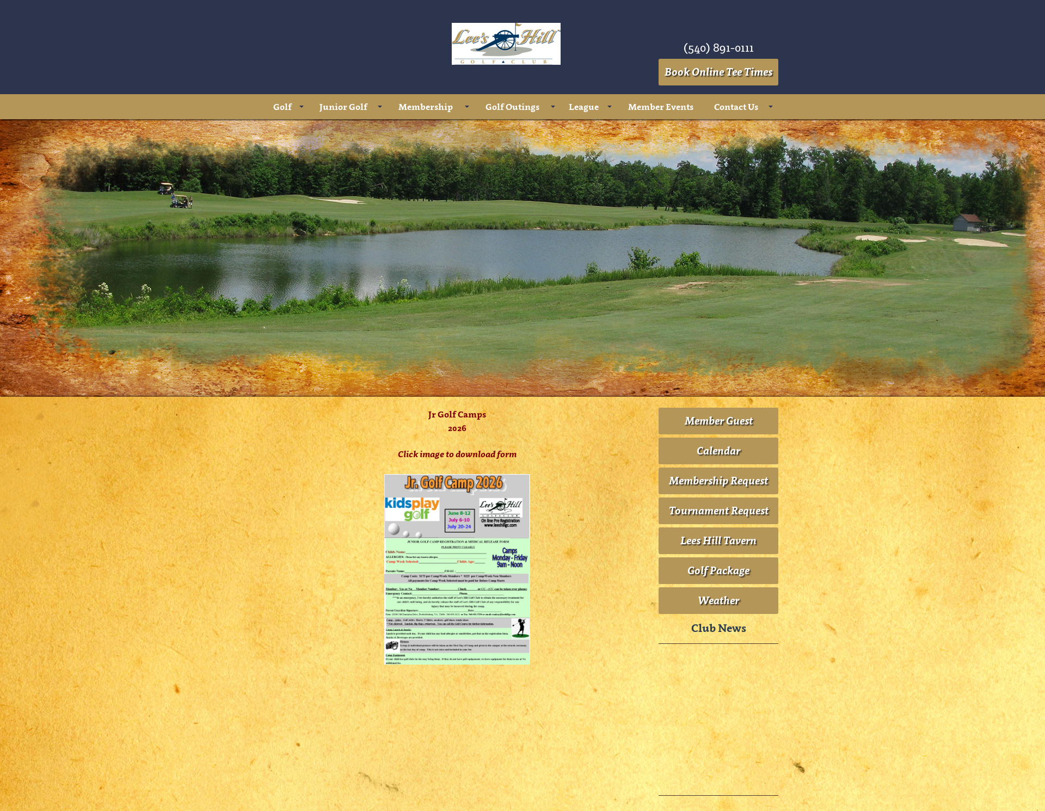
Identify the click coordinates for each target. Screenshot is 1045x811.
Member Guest (719, 421)
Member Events (660, 106)
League (584, 106)
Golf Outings (512, 106)
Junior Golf (343, 106)
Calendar (718, 451)
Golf (282, 106)
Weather (718, 600)
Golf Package (718, 570)
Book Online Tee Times (718, 72)
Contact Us (736, 106)
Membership (425, 106)
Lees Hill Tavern (718, 540)
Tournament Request (719, 511)
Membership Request (718, 481)
